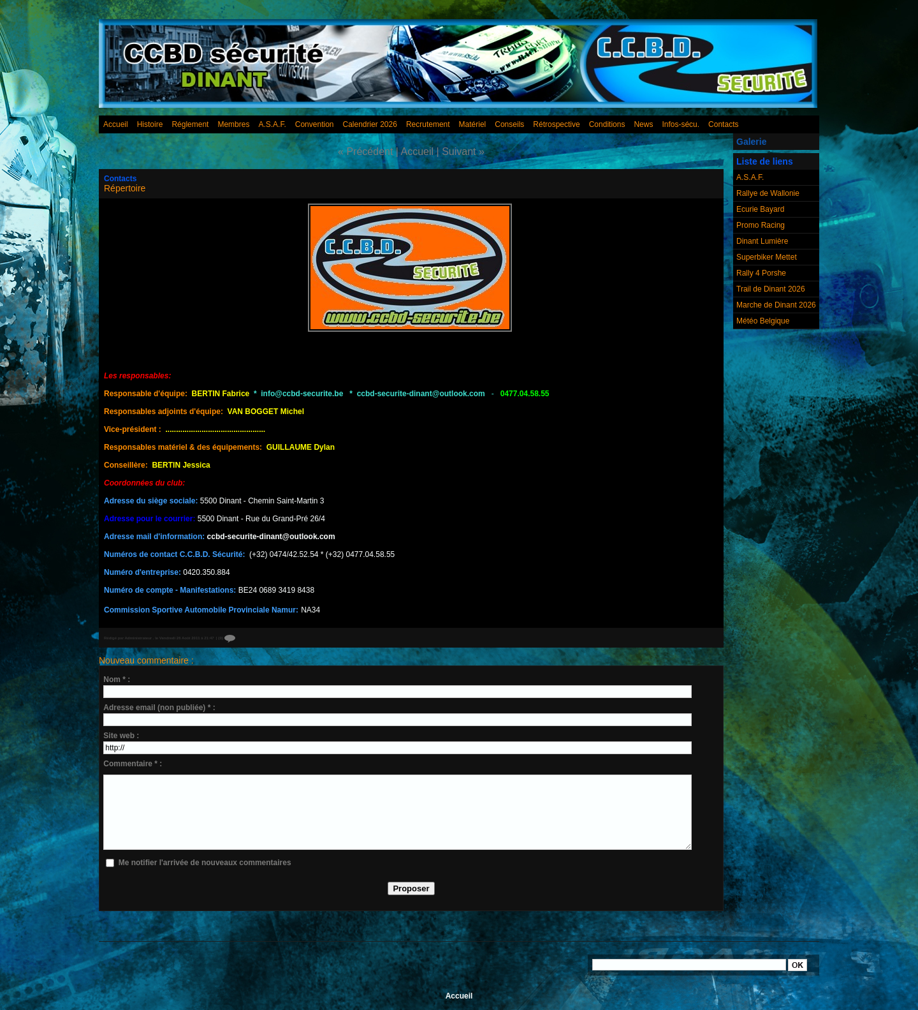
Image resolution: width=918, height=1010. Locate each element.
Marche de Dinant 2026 (776, 305)
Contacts (723, 124)
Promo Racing (760, 225)
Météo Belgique (762, 320)
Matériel (472, 124)
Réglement (189, 124)
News (643, 124)
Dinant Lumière (762, 241)
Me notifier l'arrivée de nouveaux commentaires (205, 862)
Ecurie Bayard (760, 209)
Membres (233, 124)
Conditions (607, 124)
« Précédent (365, 151)
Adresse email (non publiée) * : (159, 707)
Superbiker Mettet (766, 257)
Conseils (509, 124)
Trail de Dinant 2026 (770, 289)
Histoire (150, 124)
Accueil (115, 124)
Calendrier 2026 (370, 124)
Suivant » (463, 151)
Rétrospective (556, 124)
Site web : (121, 735)
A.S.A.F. (272, 124)
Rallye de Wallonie (767, 193)
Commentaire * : (132, 763)
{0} (226, 638)
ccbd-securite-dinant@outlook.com (271, 536)
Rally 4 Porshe (761, 273)
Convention (314, 124)
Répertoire (124, 188)
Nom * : (116, 679)
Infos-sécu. (680, 124)
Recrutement (428, 124)
